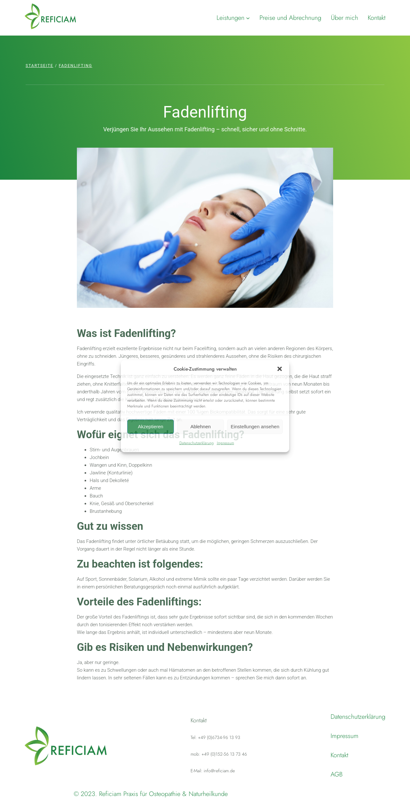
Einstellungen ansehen (255, 426)
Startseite (39, 65)
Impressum (225, 443)
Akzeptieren (150, 426)
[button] (279, 368)
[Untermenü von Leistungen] (248, 18)
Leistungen (230, 17)
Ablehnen (200, 426)
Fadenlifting (75, 65)
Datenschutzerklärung (196, 443)
